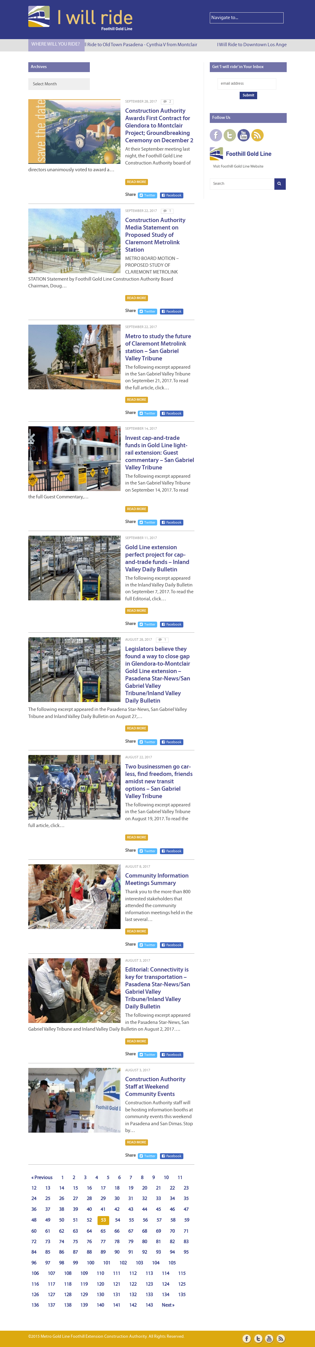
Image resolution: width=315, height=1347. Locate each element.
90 (116, 1252)
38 (61, 1209)
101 (106, 1263)
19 (130, 1188)
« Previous (41, 1177)
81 (158, 1241)
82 (172, 1241)
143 (149, 1305)
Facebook (171, 195)
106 (35, 1273)
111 (116, 1273)
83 (186, 1241)
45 (158, 1209)
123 (149, 1284)
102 (123, 1263)
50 (61, 1220)
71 (186, 1231)
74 (61, 1241)
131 (116, 1294)
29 (103, 1198)
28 (89, 1198)
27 (75, 1198)
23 (186, 1188)
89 (103, 1252)
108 (67, 1273)
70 (172, 1231)
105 (172, 1263)
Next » (168, 1305)
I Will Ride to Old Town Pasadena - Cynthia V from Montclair (139, 45)
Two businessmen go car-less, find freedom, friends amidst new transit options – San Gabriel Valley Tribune (159, 782)
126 (35, 1294)
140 (100, 1305)
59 (186, 1220)
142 (133, 1305)
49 (47, 1220)
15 (75, 1188)
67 (130, 1231)
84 (33, 1252)
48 (33, 1220)
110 (100, 1273)
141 (116, 1305)
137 (51, 1305)
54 (117, 1220)
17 (103, 1188)
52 (89, 1220)
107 (51, 1273)
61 (47, 1231)
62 (61, 1231)
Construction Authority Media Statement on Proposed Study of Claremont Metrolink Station (155, 235)
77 (103, 1241)
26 (61, 1198)
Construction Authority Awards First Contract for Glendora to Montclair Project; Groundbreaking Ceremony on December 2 (159, 126)
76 (89, 1241)
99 (75, 1263)
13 (47, 1188)
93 (158, 1252)
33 (158, 1198)
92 (144, 1252)
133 (149, 1294)
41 (103, 1209)
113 (149, 1273)
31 (130, 1198)
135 (181, 1294)
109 (84, 1273)
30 (116, 1198)
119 (84, 1284)
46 (172, 1209)
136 (35, 1305)
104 (155, 1263)
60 (33, 1231)
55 (131, 1220)
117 (51, 1284)
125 (181, 1284)
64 (89, 1231)
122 (133, 1284)
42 (116, 1209)
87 (75, 1252)
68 (144, 1231)
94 (172, 1252)
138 (67, 1305)
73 (47, 1241)
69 (158, 1231)
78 (116, 1241)
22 (172, 1188)
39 (75, 1209)
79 (130, 1241)
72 (33, 1241)
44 (144, 1209)
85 (47, 1252)
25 (47, 1198)
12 (33, 1188)
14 (61, 1188)
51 (75, 1220)
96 (33, 1263)
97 (47, 1263)
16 (89, 1188)
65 (103, 1231)
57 (159, 1220)
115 (181, 1273)
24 (33, 1198)
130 (100, 1294)
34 (172, 1198)
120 (100, 1284)
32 (144, 1198)
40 (89, 1209)
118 (67, 1284)
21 (158, 1188)
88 (89, 1252)
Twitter (147, 195)
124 (165, 1284)
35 (186, 1198)
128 (67, 1294)
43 (130, 1209)
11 (179, 1177)
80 (144, 1241)
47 (186, 1209)
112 (133, 1273)
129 (84, 1294)
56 (145, 1220)
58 (172, 1220)
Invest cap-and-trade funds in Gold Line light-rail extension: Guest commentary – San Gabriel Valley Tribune (159, 453)
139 (84, 1305)
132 (133, 1294)
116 (35, 1284)
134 (165, 1294)
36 (33, 1209)
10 (166, 1177)
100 (90, 1263)
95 (186, 1252)
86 (61, 1252)
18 (116, 1188)
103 (139, 1263)
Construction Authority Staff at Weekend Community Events (155, 1087)
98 (61, 1263)
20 (144, 1188)
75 (75, 1241)
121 (116, 1284)
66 (116, 1231)
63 (75, 1231)
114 (165, 1273)
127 (51, 1294)
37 (47, 1209)
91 (130, 1252)
